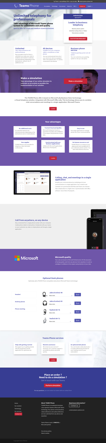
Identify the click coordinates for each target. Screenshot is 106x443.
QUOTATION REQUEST (78, 39)
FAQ (75, 6)
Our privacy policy (46, 431)
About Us (69, 6)
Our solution (47, 6)
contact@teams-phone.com (76, 410)
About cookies (45, 433)
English (89, 6)
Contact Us (82, 6)
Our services (62, 6)
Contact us (74, 406)
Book (77, 294)
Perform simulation (53, 385)
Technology (54, 6)
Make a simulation (76, 81)
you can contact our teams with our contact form (58, 390)
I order (53, 109)
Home (16, 403)
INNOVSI (56, 422)
